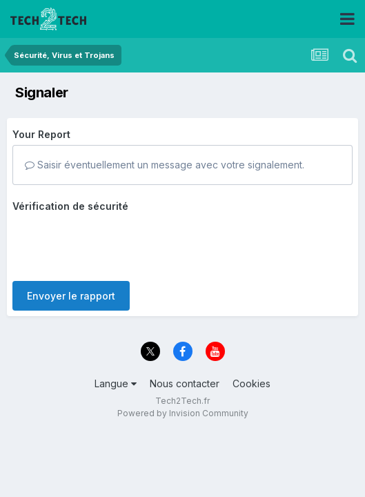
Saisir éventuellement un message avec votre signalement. (164, 164)
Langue (116, 374)
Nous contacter (184, 374)
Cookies (251, 374)
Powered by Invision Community (182, 404)
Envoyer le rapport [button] (71, 242)
